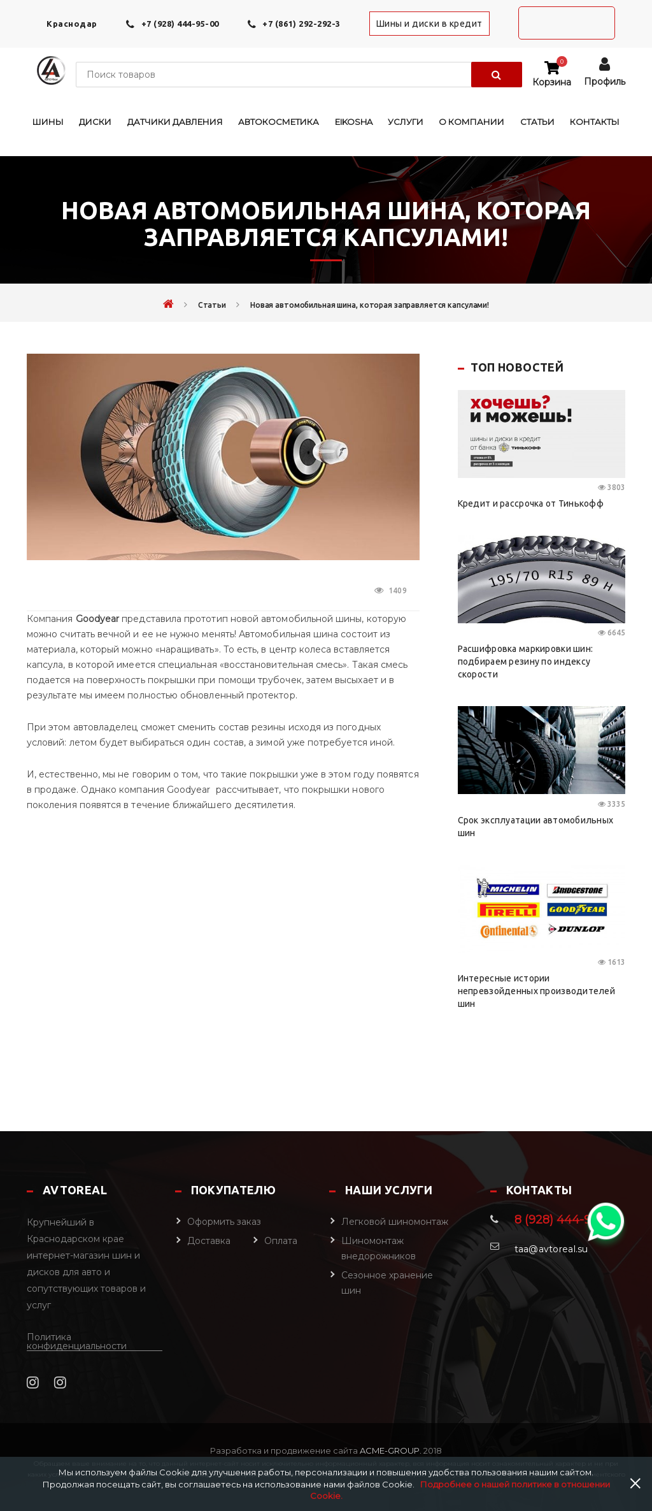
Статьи (537, 122)
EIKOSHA (353, 122)
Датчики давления (175, 122)
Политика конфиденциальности (77, 1342)
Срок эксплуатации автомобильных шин (536, 826)
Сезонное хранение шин (387, 1282)
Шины (48, 122)
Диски (95, 122)
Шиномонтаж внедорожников (378, 1248)
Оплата (280, 1241)
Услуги (405, 122)
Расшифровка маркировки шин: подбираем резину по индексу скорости (525, 661)
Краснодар (71, 23)
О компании (471, 122)
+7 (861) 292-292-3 (301, 23)
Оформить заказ (224, 1221)
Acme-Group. (390, 1450)
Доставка (208, 1241)
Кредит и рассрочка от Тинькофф (531, 503)
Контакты (595, 122)
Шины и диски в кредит (429, 23)
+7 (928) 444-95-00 (180, 23)
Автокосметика (278, 122)
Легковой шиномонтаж (394, 1221)
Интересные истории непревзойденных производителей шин (536, 991)
